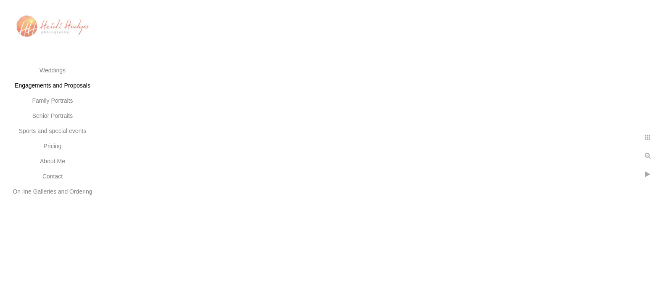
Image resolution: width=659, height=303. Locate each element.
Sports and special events (52, 131)
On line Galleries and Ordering (52, 191)
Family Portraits (52, 100)
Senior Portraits (52, 115)
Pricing (53, 146)
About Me (52, 161)
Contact (52, 176)
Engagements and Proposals (52, 85)
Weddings (53, 70)
